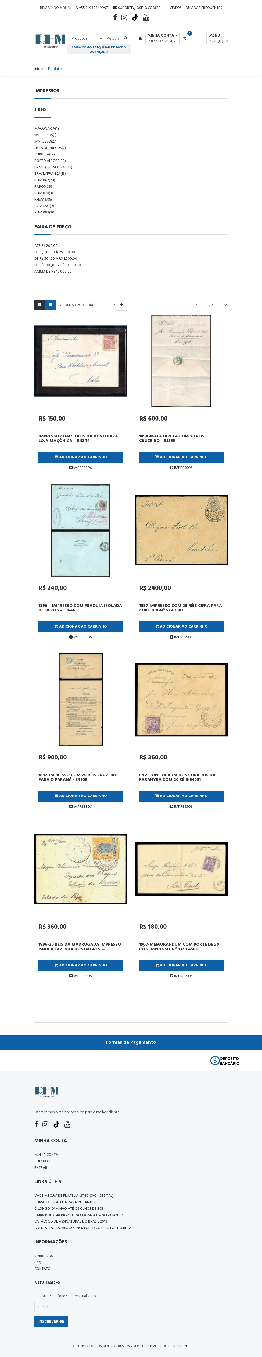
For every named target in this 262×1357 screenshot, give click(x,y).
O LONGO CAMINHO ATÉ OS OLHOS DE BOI (68, 1209)
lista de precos (50, 148)
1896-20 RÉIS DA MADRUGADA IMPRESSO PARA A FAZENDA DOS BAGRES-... (79, 947)
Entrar (152, 41)
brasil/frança (50, 174)
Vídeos (176, 8)
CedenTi (183, 1346)
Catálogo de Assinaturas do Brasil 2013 (70, 1222)
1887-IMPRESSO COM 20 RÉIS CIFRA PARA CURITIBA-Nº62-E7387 (180, 608)
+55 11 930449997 (92, 8)
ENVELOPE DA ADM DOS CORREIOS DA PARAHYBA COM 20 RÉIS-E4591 (177, 777)
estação (44, 206)
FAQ (37, 1262)
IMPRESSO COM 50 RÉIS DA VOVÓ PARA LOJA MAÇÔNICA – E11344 (78, 439)
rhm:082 (44, 212)
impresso (45, 141)
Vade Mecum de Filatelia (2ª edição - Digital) (73, 1196)
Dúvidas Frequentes (204, 8)
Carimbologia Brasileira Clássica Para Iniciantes (79, 1215)
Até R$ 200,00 (46, 246)
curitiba (44, 154)
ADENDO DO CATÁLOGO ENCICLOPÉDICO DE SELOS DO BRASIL (84, 1228)
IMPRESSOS (80, 468)
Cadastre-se (168, 41)
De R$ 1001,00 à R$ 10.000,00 (57, 265)
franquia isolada (53, 167)
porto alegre (50, 161)
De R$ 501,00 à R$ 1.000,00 (55, 259)
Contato (42, 1269)
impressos (45, 135)
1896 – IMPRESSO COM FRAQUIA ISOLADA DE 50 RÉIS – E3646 (80, 608)
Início (38, 69)
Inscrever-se (51, 1322)
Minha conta (46, 1155)
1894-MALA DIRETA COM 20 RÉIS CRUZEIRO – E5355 (171, 439)
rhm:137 (43, 200)
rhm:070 (43, 193)
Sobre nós (43, 1256)
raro (43, 187)
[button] (155, 35)
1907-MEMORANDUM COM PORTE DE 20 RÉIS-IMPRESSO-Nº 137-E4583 (179, 947)
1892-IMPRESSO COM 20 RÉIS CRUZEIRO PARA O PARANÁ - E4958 (78, 777)
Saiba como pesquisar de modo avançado (99, 50)
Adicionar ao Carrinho (81, 457)
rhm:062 (44, 180)
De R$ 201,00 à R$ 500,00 (54, 252)
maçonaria (47, 129)
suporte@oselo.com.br (137, 8)
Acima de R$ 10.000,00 (53, 272)
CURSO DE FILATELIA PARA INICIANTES (64, 1202)
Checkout (43, 1161)
